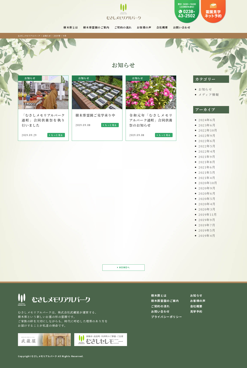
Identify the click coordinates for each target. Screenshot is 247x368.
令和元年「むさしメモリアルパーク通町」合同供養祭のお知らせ (151, 120)
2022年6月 (207, 141)
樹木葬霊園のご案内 (96, 27)
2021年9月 (206, 156)
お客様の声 (144, 27)
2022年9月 (207, 135)
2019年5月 (206, 230)
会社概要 (162, 27)
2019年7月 (206, 225)
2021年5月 (206, 172)
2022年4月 (207, 151)
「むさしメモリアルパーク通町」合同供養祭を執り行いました (43, 120)
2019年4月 (206, 235)
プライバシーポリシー (166, 317)
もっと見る (57, 134)
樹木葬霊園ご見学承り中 (95, 115)
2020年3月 (207, 209)
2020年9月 (207, 188)
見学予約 (196, 311)
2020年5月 (207, 198)
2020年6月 (207, 193)
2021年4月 (206, 177)
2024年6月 (207, 120)
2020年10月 (207, 183)
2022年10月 (207, 130)
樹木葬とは (71, 27)
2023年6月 (207, 125)
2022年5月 (207, 146)
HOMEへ (124, 267)
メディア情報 (208, 94)
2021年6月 (206, 167)
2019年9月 (206, 219)
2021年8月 (206, 162)
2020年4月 (207, 204)
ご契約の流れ (123, 27)
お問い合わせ (182, 27)
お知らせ (205, 89)
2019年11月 (207, 214)
